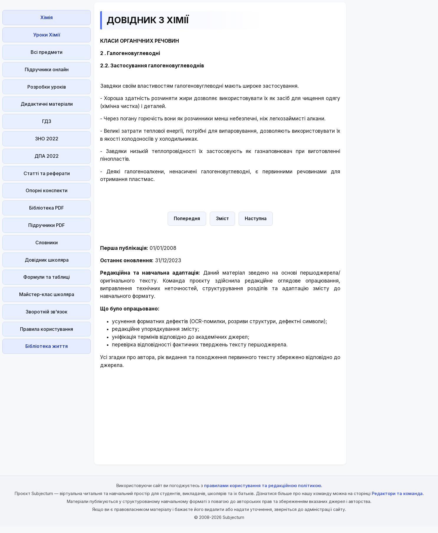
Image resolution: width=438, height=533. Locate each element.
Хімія (46, 17)
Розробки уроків (46, 87)
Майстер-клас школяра (46, 294)
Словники (46, 242)
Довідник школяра (47, 260)
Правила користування (46, 329)
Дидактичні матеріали (47, 104)
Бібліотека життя (46, 346)
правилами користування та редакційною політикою (262, 485)
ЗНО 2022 (46, 139)
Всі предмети (46, 52)
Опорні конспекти (46, 190)
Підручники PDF (46, 225)
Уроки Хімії (46, 35)
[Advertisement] (46, 393)
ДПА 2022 (46, 156)
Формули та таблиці (46, 277)
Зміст (222, 218)
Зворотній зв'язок (46, 312)
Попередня (187, 218)
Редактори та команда (397, 493)
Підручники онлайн (47, 69)
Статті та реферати (47, 173)
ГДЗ (46, 121)
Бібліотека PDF (46, 208)
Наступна (256, 218)
